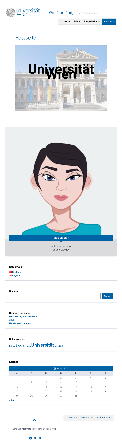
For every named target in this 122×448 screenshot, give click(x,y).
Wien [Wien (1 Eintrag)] (56, 346)
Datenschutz (87, 417)
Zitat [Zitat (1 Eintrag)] (61, 346)
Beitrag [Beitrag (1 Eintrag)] (12, 346)
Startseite (65, 21)
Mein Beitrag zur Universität (23, 316)
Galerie (77, 21)
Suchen (13, 291)
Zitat (11, 320)
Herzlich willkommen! (20, 323)
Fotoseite (109, 21)
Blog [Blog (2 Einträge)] (18, 345)
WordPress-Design (62, 13)
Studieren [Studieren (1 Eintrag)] (27, 346)
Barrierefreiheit (104, 417)
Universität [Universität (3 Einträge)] (42, 345)
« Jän (11, 400)
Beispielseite (90, 21)
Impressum (71, 417)
